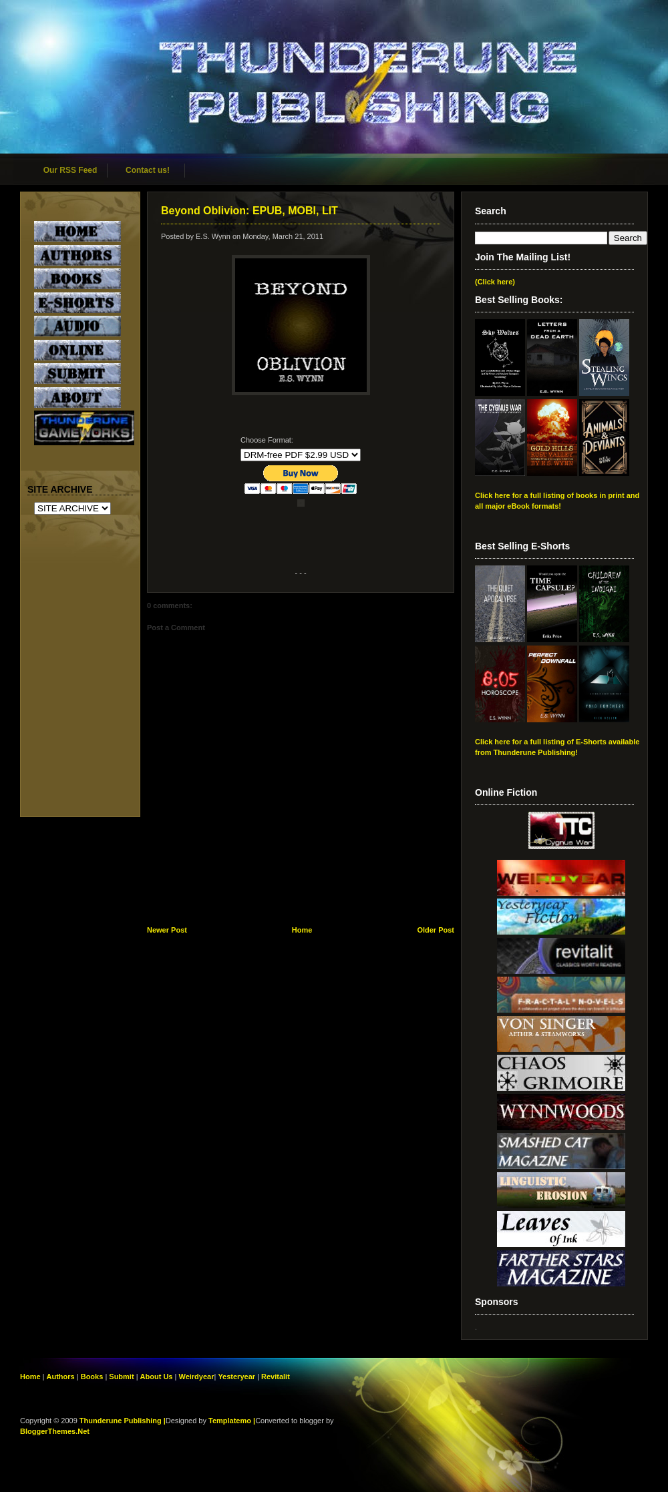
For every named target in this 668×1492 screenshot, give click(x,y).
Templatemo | (231, 1421)
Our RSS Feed (70, 170)
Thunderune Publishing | (122, 1421)
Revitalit (275, 1377)
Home (302, 930)
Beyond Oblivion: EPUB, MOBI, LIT (249, 210)
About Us (156, 1377)
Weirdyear (196, 1377)
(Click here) (495, 282)
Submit (122, 1377)
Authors (61, 1377)
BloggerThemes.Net (55, 1431)
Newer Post (167, 930)
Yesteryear (236, 1377)
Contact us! (148, 170)
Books (92, 1377)
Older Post (435, 930)
